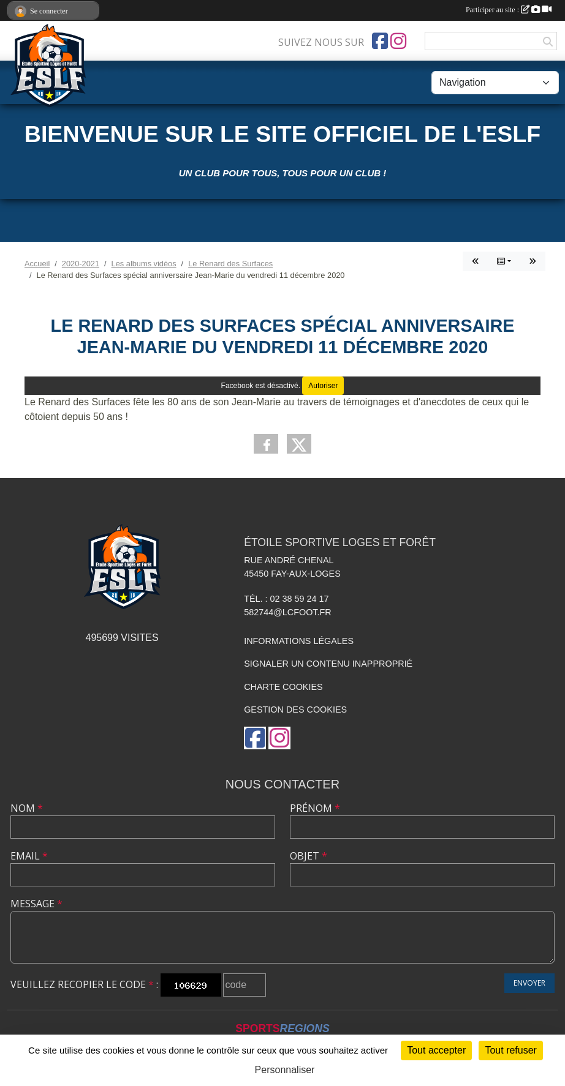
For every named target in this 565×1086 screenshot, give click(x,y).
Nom (26, 808)
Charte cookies (283, 687)
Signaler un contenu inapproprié (328, 663)
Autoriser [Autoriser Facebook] (323, 385)
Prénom (315, 808)
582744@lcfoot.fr (288, 612)
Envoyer (529, 983)
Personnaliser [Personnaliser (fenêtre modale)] (285, 1070)
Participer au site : (509, 10)
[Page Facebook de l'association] (380, 41)
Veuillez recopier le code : (84, 984)
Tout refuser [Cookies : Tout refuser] (510, 1050)
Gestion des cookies (295, 709)
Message (36, 903)
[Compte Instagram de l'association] (398, 41)
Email (29, 856)
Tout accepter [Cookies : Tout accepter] (436, 1050)
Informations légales (299, 641)
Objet (308, 856)
